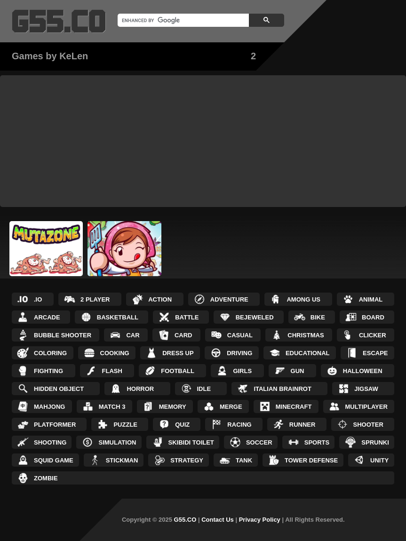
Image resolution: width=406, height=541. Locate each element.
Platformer (55, 424)
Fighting (48, 370)
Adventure (229, 299)
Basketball (117, 317)
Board (373, 317)
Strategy (186, 460)
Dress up (177, 353)
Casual (240, 335)
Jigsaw (366, 388)
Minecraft (294, 406)
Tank (244, 460)
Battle (187, 317)
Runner (302, 424)
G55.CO (185, 519)
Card (183, 335)
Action (160, 299)
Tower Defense (311, 460)
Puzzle (125, 424)
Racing (239, 424)
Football (177, 370)
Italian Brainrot (282, 388)
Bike (317, 317)
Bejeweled (255, 317)
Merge (231, 406)
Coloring (50, 353)
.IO (38, 299)
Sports (316, 442)
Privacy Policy (259, 519)
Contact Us (217, 519)
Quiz (182, 424)
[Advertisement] (203, 141)
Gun (297, 370)
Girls (242, 370)
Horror (140, 388)
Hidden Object (59, 388)
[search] (182, 20)
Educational (308, 353)
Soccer (259, 442)
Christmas (305, 335)
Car (132, 335)
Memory (172, 406)
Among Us (303, 299)
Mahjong (49, 406)
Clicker (372, 335)
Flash (112, 370)
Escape (375, 353)
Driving (239, 353)
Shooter (368, 424)
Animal (371, 299)
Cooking (114, 353)
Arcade (47, 317)
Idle (204, 388)
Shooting (50, 442)
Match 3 (112, 406)
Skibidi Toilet (191, 442)
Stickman (122, 460)
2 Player (95, 299)
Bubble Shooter (62, 335)
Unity (379, 460)
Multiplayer (366, 406)
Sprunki (375, 442)
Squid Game (53, 460)
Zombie (46, 478)
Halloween (362, 370)
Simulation (117, 442)
